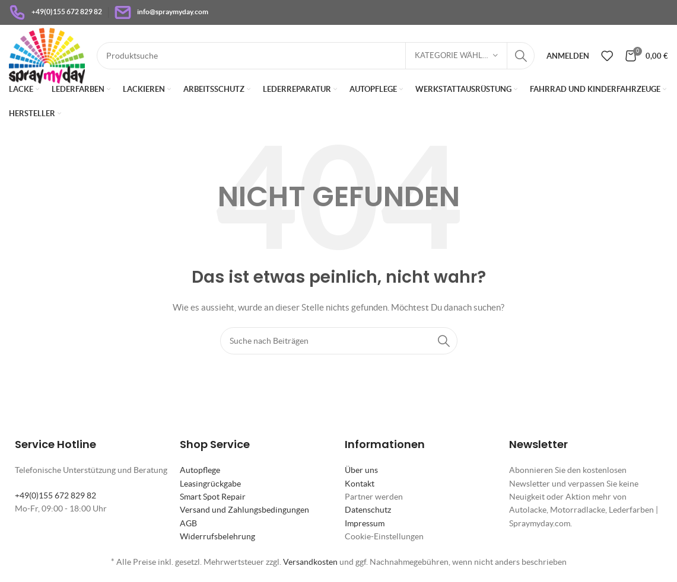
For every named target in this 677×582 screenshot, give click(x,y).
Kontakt (359, 483)
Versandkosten (310, 562)
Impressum (364, 523)
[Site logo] (47, 54)
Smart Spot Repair (213, 496)
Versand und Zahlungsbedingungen (244, 509)
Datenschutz (368, 509)
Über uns (361, 470)
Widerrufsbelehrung (217, 536)
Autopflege (200, 470)
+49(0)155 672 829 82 (55, 495)
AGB (188, 523)
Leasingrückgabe (210, 483)
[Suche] (316, 55)
